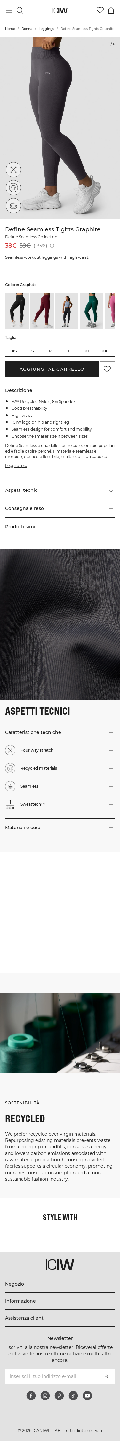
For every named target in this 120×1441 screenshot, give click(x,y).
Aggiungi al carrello (52, 369)
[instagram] (45, 1395)
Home (10, 29)
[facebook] (31, 1395)
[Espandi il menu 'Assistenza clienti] (60, 1318)
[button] (60, 508)
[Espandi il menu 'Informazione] (60, 1301)
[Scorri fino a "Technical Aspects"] (60, 490)
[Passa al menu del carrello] (111, 10)
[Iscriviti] (106, 1376)
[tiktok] (73, 1395)
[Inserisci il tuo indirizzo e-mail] (51, 1376)
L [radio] (69, 351)
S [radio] (32, 351)
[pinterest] (59, 1395)
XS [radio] (14, 351)
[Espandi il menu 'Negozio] (60, 1284)
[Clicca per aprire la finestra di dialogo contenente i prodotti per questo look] (30, 882)
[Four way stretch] (13, 169)
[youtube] (87, 1395)
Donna (26, 29)
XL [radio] (87, 351)
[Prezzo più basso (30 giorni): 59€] (52, 246)
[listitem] (17, 311)
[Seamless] (13, 205)
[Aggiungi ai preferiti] (107, 369)
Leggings (46, 29)
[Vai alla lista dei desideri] (100, 10)
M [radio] (50, 351)
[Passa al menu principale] (9, 10)
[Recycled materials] (13, 187)
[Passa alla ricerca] (19, 10)
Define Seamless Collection (31, 236)
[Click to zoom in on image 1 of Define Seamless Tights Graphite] (60, 128)
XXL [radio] (105, 351)
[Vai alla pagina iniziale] (60, 10)
